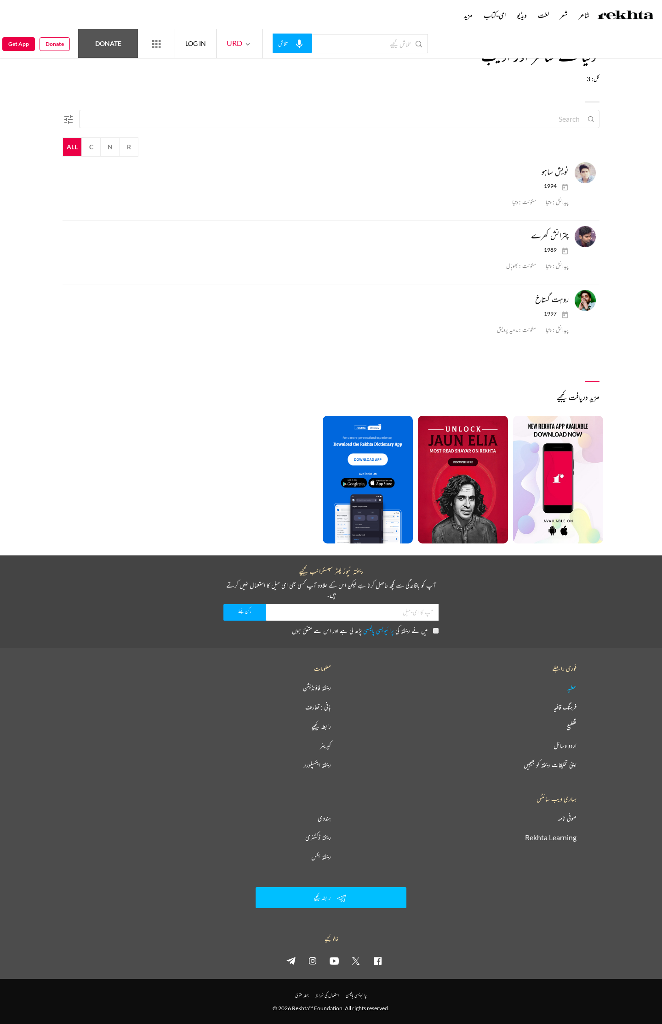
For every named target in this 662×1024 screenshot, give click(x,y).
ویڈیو (522, 15)
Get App (18, 43)
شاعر (584, 15)
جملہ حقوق (301, 995)
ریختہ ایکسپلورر (317, 765)
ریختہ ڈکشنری (318, 837)
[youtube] (334, 960)
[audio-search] (292, 43)
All (72, 147)
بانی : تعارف (318, 707)
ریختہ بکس (321, 856)
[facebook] (377, 960)
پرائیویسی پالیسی (378, 630)
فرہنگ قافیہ (565, 707)
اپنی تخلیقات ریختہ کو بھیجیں (550, 765)
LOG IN (195, 43)
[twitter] (355, 960)
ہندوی (324, 818)
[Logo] (625, 16)
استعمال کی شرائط (327, 995)
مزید (468, 15)
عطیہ (571, 687)
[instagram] (312, 960)
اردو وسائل (565, 745)
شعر (564, 15)
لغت (543, 15)
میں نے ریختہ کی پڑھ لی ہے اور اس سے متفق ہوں (365, 630)
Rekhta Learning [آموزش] (550, 837)
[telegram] (291, 960)
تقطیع (571, 726)
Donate (108, 43)
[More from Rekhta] (156, 43)
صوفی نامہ (567, 818)
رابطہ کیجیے (321, 726)
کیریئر (325, 745)
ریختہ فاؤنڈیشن (317, 687)
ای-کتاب (495, 15)
